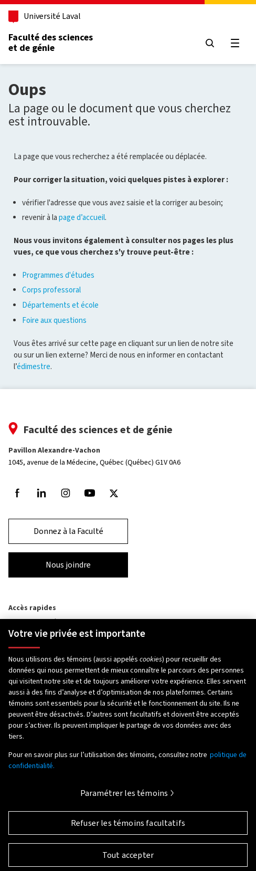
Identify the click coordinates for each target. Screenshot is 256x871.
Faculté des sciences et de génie (50, 42)
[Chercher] (209, 43)
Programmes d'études (58, 275)
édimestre (33, 366)
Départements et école (60, 305)
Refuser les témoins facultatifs (128, 827)
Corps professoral (51, 290)
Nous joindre (68, 564)
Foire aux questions (54, 320)
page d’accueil (82, 217)
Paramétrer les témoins (124, 797)
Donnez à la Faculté (68, 531)
